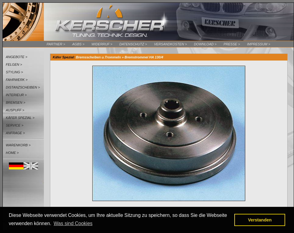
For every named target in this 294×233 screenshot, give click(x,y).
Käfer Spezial (63, 57)
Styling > (14, 72)
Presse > (232, 44)
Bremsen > (15, 102)
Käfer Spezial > (20, 118)
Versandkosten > (170, 44)
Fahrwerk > (16, 80)
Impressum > (258, 44)
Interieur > (16, 95)
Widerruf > (101, 44)
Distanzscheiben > (23, 87)
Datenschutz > (133, 44)
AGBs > (78, 44)
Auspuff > (15, 110)
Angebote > (16, 57)
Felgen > (14, 64)
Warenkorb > (18, 145)
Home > (12, 153)
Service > (14, 125)
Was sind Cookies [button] (73, 223)
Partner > (56, 44)
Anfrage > (15, 133)
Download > (205, 44)
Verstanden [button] (260, 219)
